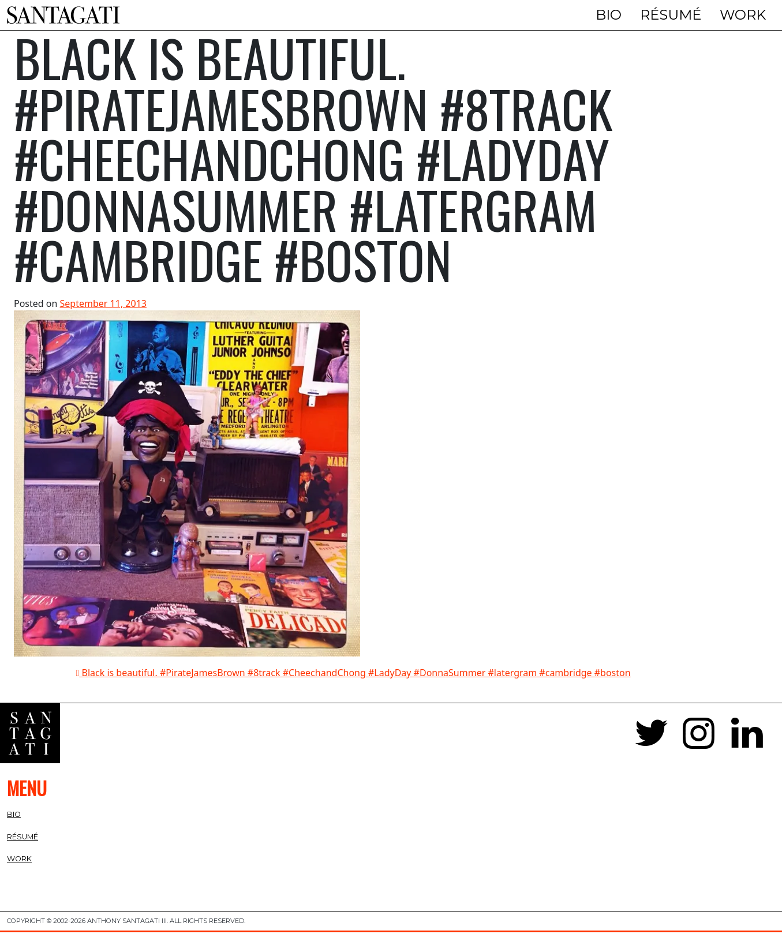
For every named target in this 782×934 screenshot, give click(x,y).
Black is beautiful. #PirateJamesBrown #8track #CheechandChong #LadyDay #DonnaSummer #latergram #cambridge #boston (353, 675)
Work (743, 14)
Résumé (670, 14)
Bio (609, 14)
